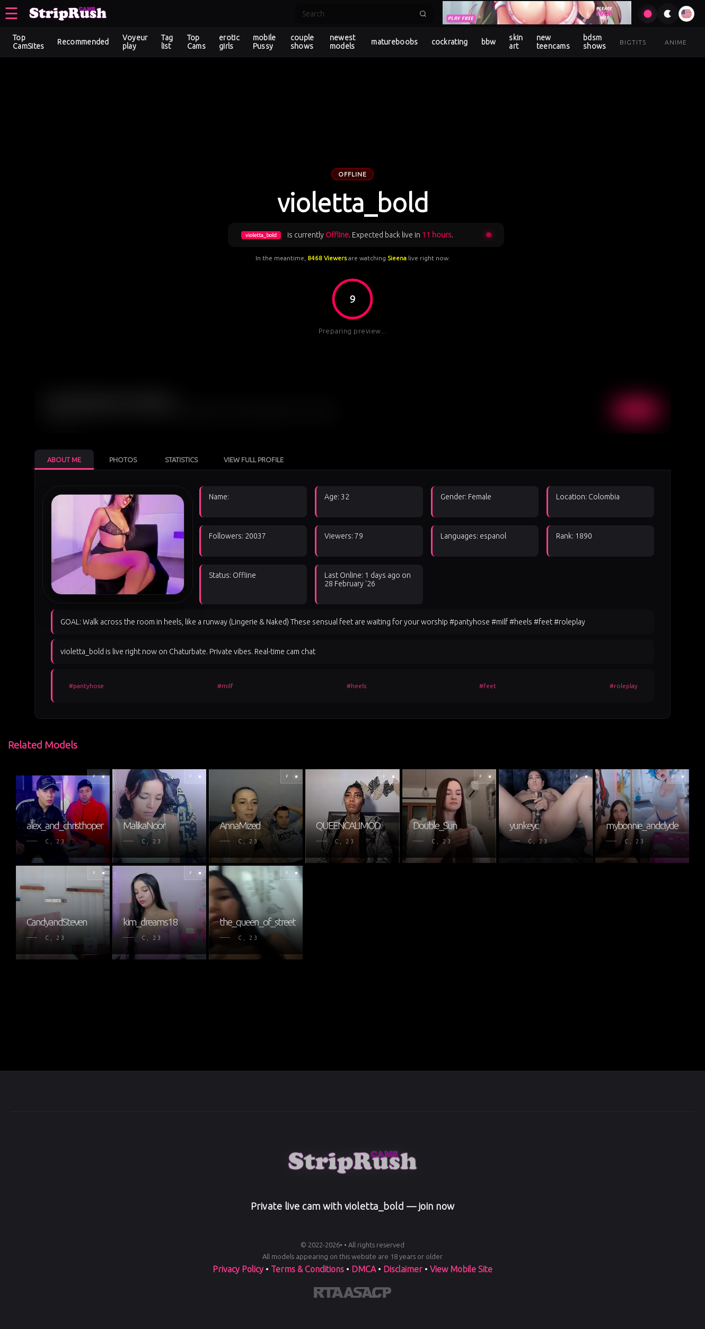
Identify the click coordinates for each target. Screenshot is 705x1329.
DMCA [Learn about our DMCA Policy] (363, 1269)
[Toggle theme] (667, 13)
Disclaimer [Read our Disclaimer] (402, 1269)
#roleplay (624, 685)
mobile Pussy (264, 41)
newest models (343, 41)
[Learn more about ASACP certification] (367, 1294)
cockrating (449, 42)
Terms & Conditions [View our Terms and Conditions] (307, 1269)
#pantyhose (86, 685)
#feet (487, 685)
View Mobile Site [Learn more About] (461, 1269)
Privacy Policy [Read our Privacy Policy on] (238, 1269)
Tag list (167, 41)
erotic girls (229, 41)
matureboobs (394, 42)
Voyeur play (135, 41)
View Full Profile (254, 459)
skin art (516, 41)
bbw (488, 42)
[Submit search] (423, 13)
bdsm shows (594, 41)
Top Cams (196, 41)
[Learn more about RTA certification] (328, 1294)
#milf (225, 685)
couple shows (302, 41)
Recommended (83, 42)
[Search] (357, 14)
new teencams (553, 41)
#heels (356, 685)
